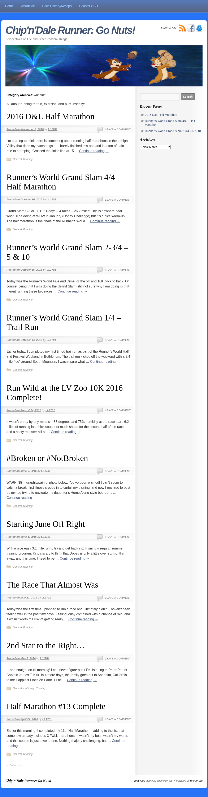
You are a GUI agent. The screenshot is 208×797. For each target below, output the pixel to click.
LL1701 (52, 129)
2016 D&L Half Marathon (50, 116)
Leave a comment (118, 129)
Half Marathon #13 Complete (55, 706)
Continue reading (94, 151)
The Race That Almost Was (52, 584)
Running (27, 159)
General (17, 159)
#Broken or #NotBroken (47, 458)
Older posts (14, 765)
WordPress (196, 780)
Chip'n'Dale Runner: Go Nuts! (70, 30)
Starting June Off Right (45, 524)
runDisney (28, 688)
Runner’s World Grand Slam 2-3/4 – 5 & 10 (173, 131)
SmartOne (139, 780)
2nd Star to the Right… (45, 645)
